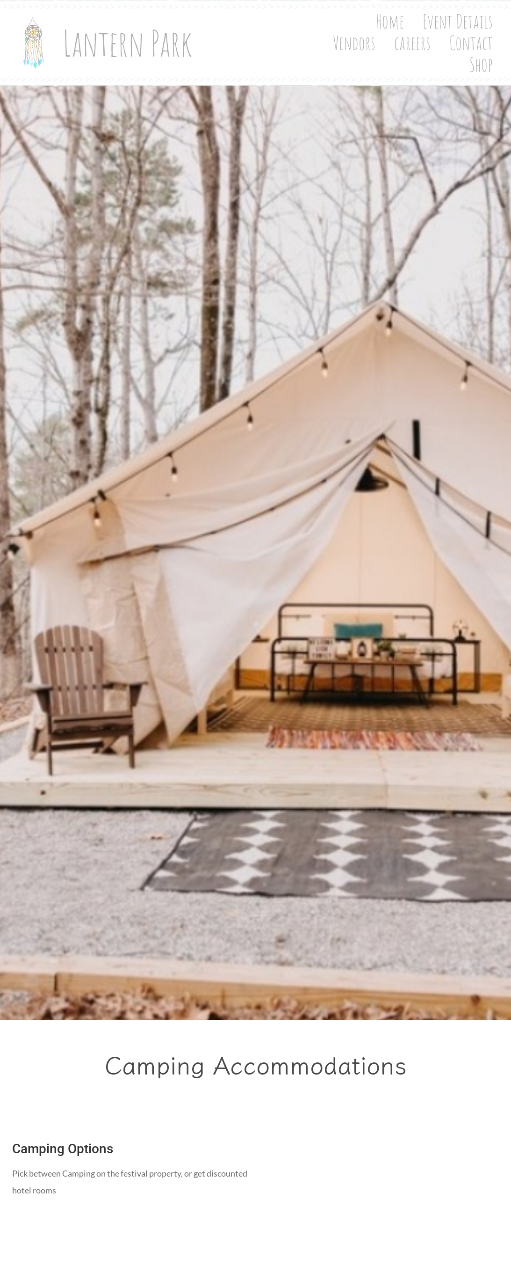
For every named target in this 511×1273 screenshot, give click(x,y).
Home (219, 35)
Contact (478, 35)
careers (420, 35)
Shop (488, 56)
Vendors (361, 35)
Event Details (287, 35)
